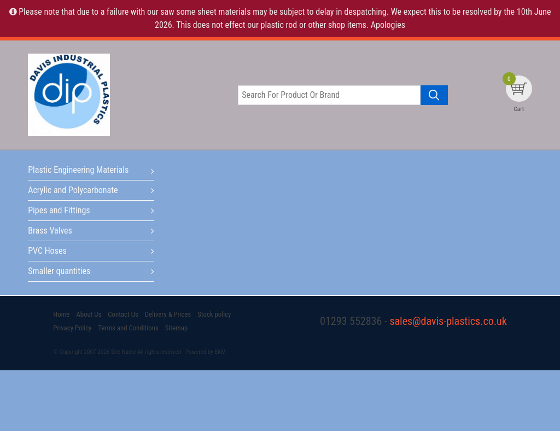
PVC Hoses (47, 251)
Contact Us (123, 314)
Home (61, 314)
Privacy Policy (72, 328)
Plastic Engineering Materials (78, 170)
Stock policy (214, 314)
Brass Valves (50, 230)
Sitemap (176, 328)
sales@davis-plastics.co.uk (447, 321)
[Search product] (434, 95)
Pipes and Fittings (59, 210)
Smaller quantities (59, 271)
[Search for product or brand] (329, 95)
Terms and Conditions (128, 328)
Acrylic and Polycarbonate (73, 190)
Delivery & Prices (168, 314)
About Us (88, 314)
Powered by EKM (205, 352)
